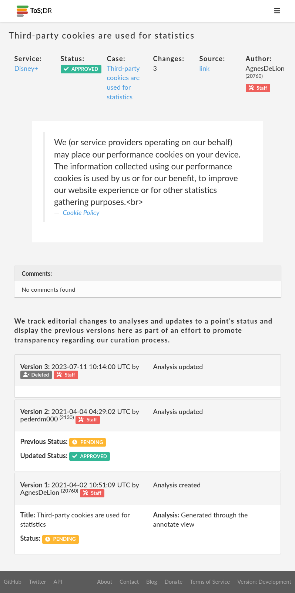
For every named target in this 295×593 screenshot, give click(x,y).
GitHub (12, 581)
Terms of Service (210, 581)
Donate (173, 581)
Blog (151, 581)
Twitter (37, 581)
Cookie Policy (81, 212)
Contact (129, 581)
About (104, 581)
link (205, 68)
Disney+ (26, 68)
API (57, 581)
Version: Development (264, 581)
